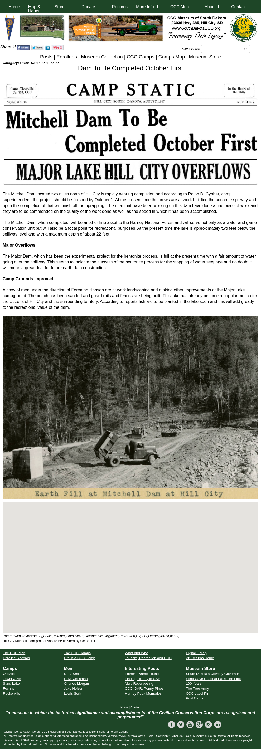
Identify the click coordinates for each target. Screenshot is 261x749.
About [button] (210, 6)
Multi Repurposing (139, 684)
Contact (238, 6)
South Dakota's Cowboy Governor (212, 674)
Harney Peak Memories (143, 694)
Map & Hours (34, 8)
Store (60, 6)
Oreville (9, 674)
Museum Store (205, 57)
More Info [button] (145, 6)
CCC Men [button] (179, 6)
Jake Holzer (73, 689)
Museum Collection (102, 57)
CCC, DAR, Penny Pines (144, 689)
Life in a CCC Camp (79, 658)
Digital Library (196, 653)
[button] (130, 562)
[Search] (225, 49)
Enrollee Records (16, 658)
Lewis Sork (72, 694)
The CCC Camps (77, 653)
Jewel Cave (12, 679)
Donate (88, 6)
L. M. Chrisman (76, 679)
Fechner (9, 689)
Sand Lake (11, 684)
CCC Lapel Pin (197, 694)
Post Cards (194, 698)
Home (14, 6)
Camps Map (171, 57)
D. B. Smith (72, 674)
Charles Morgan (76, 684)
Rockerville (11, 694)
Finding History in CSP (142, 679)
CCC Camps (140, 57)
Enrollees (66, 57)
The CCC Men (14, 653)
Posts (46, 57)
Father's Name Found (142, 674)
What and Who (136, 653)
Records (120, 6)
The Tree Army (197, 689)
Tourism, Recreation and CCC (148, 658)
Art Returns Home (200, 658)
